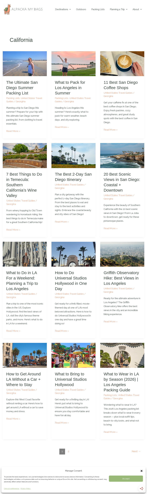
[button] (141, 471)
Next (136, 451)
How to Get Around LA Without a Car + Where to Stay (23, 379)
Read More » (13, 130)
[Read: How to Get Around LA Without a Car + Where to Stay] (25, 355)
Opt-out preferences (11, 488)
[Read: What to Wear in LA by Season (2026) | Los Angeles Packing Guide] (122, 355)
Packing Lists (99, 9)
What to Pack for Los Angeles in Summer (70, 87)
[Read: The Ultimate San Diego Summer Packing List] (25, 63)
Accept (125, 478)
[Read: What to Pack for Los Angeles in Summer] (73, 63)
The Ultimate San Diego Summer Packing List (22, 87)
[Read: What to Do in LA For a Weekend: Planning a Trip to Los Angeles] (25, 254)
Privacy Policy (26, 488)
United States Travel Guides (118, 92)
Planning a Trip (119, 9)
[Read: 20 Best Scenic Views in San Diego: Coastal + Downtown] (122, 155)
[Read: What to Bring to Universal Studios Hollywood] (73, 355)
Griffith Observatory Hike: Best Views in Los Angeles (121, 278)
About (137, 9)
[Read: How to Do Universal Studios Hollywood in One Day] (73, 254)
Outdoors (83, 9)
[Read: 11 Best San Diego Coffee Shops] (122, 63)
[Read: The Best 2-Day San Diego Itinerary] (73, 155)
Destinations (65, 9)
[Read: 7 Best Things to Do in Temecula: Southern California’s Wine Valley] (25, 155)
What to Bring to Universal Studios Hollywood (71, 379)
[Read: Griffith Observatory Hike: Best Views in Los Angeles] (122, 254)
